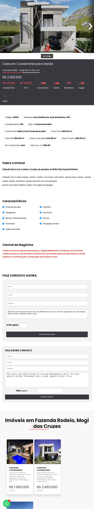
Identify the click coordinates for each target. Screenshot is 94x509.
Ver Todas (47, 56)
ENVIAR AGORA (47, 397)
